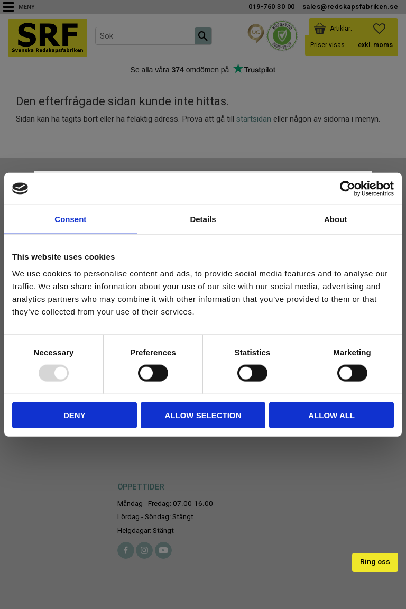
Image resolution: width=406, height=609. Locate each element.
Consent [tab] (70, 219)
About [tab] (335, 219)
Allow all (331, 414)
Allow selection (202, 414)
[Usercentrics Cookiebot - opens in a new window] (347, 189)
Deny (74, 414)
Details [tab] (203, 219)
